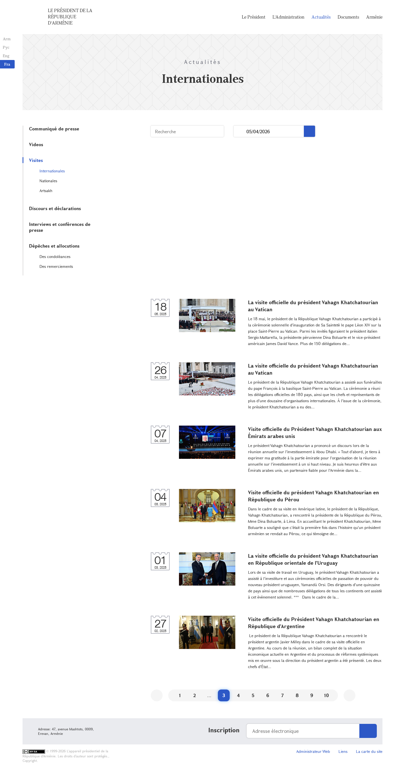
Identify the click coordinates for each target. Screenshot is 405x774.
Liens (343, 751)
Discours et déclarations (55, 208)
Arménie (374, 17)
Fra (7, 64)
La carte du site (369, 751)
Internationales (52, 171)
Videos (36, 144)
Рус (6, 47)
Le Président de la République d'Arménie (70, 16)
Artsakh (45, 190)
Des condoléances (54, 256)
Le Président (253, 17)
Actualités (321, 17)
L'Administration (288, 17)
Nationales (48, 180)
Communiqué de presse (54, 129)
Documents (348, 17)
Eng (6, 55)
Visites (36, 160)
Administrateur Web (313, 751)
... (240, 131)
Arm (7, 38)
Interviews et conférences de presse (59, 227)
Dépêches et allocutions (54, 246)
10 (326, 695)
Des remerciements (56, 266)
